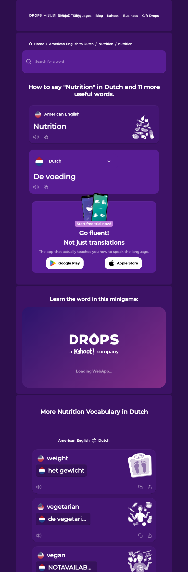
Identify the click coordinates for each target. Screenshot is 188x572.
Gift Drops (150, 16)
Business (130, 16)
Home (39, 44)
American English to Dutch (71, 44)
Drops (64, 16)
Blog (99, 16)
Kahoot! (113, 16)
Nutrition (106, 44)
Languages (82, 16)
